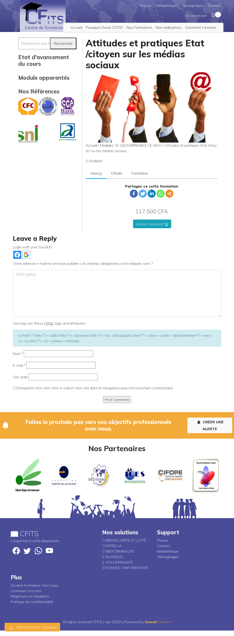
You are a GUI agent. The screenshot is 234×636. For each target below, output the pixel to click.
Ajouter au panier (152, 224)
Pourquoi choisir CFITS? (104, 27)
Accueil (76, 27)
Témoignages (192, 5)
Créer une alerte (210, 425)
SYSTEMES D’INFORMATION (125, 567)
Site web (20, 377)
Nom (18, 353)
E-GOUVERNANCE (131, 145)
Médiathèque (166, 5)
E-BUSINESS (112, 556)
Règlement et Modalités (30, 596)
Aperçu (96, 173)
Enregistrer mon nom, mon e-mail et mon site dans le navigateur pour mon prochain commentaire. (95, 388)
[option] (28, 475)
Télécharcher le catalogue (33, 627)
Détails (116, 173)
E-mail (19, 365)
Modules (107, 145)
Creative (158, 622)
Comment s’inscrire (200, 27)
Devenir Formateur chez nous (34, 585)
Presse (145, 5)
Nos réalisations (169, 27)
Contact (214, 5)
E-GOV (155, 145)
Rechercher (63, 43)
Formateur (139, 173)
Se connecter (196, 15)
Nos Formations (139, 27)
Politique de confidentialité (32, 601)
